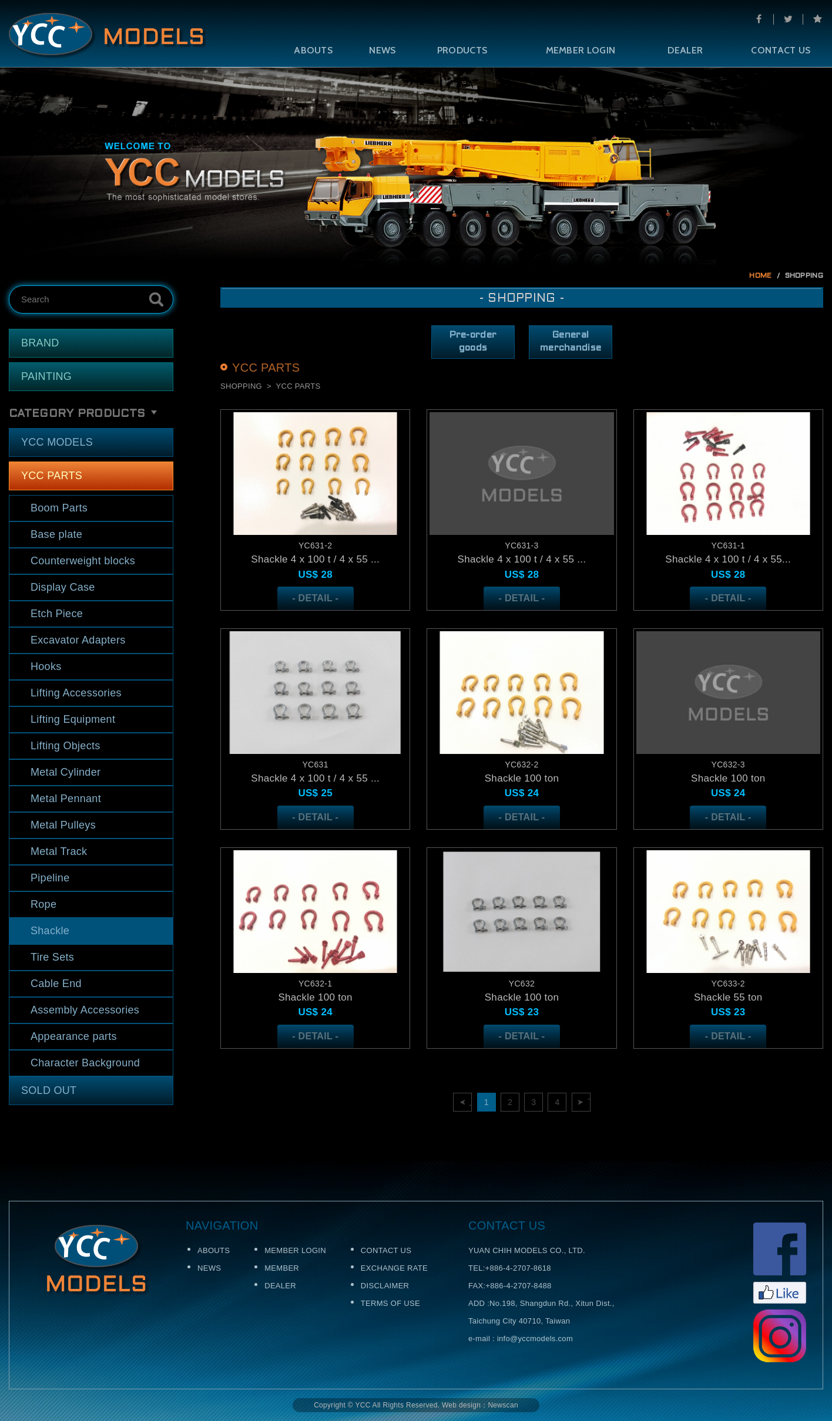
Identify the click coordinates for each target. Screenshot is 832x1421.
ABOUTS (313, 50)
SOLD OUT (48, 1090)
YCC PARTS (51, 475)
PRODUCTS (462, 50)
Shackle (50, 931)
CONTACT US (386, 1250)
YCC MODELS (57, 442)
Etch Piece (57, 613)
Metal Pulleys (63, 825)
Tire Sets (52, 957)
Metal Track (59, 851)
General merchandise (570, 341)
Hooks (46, 666)
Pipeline (50, 878)
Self (108, 35)
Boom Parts (59, 508)
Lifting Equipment (73, 719)
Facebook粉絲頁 (779, 1263)
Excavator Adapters (78, 640)
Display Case (63, 587)
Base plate (56, 534)
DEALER (685, 50)
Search (156, 299)
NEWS (382, 50)
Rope (43, 904)
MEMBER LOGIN (581, 50)
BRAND (40, 343)
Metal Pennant (66, 798)
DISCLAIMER (385, 1285)
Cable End (56, 983)
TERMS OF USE (390, 1303)
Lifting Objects (65, 746)
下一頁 (589, 1102)
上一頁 (470, 1102)
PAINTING (46, 376)
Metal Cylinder (65, 772)
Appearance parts (74, 1036)
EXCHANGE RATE (394, 1268)
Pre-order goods (473, 341)
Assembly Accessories (85, 1010)
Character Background (85, 1063)
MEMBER (281, 1268)
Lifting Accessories (76, 693)
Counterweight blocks (83, 561)
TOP (804, 1121)
